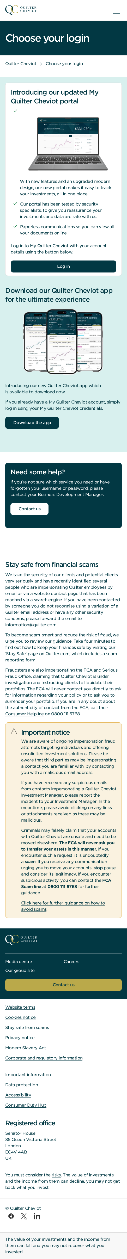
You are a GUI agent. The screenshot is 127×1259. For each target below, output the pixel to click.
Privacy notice (20, 1037)
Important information (28, 1074)
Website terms (20, 1007)
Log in (63, 266)
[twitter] (24, 1216)
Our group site (20, 970)
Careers (71, 961)
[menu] (116, 10)
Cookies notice (20, 1017)
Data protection (21, 1084)
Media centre (18, 961)
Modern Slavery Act (25, 1047)
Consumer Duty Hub (25, 1105)
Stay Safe (16, 653)
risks (56, 1175)
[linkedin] (37, 1216)
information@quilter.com (30, 624)
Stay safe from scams (27, 1027)
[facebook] (11, 1216)
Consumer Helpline (24, 713)
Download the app (32, 422)
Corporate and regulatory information (43, 1058)
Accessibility (18, 1095)
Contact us (29, 508)
